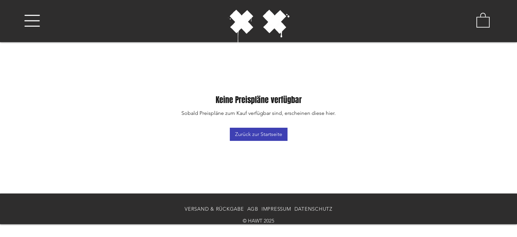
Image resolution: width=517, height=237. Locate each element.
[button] (32, 21)
